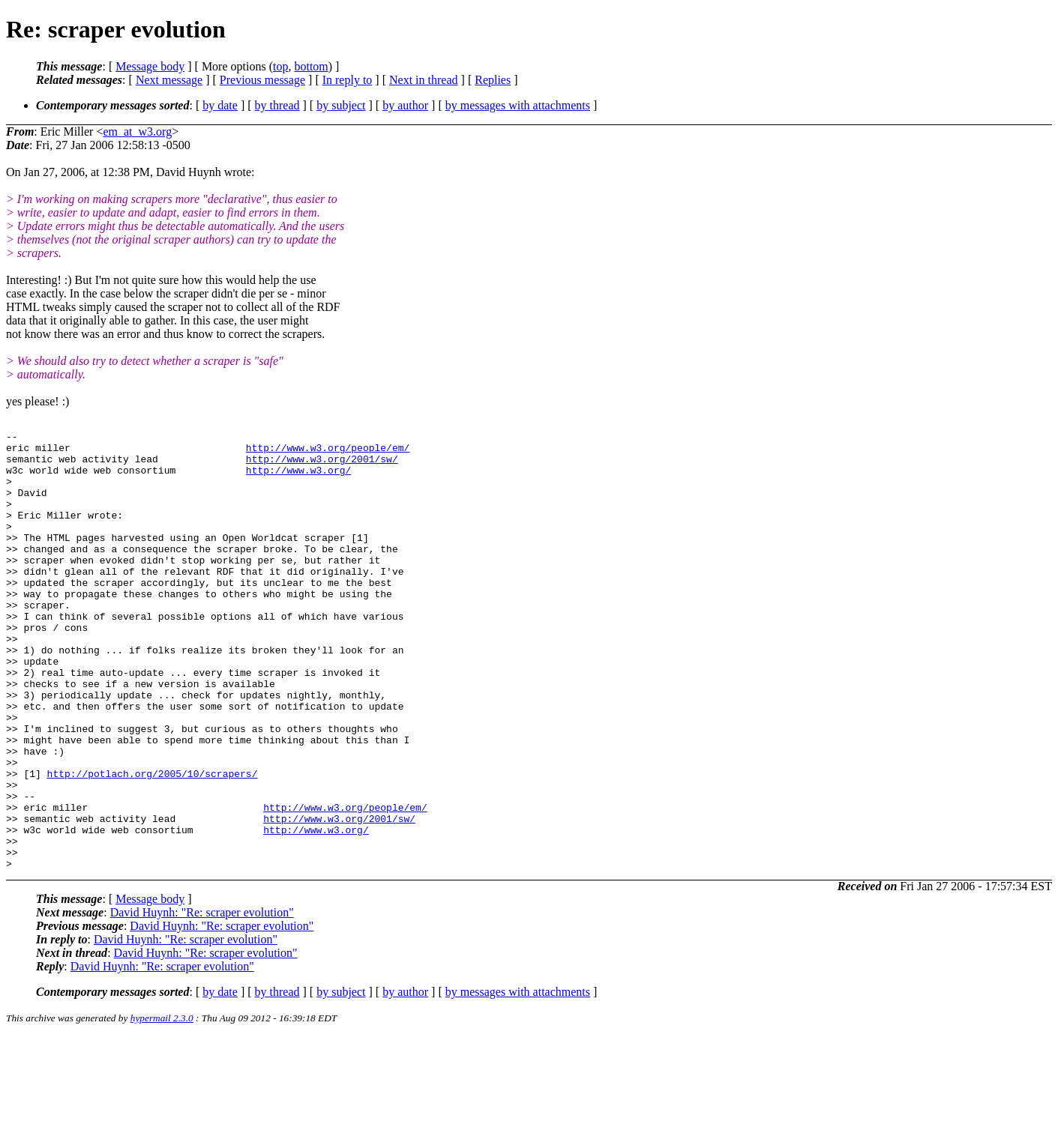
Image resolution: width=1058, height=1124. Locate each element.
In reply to (347, 79)
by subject (340, 105)
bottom (311, 66)
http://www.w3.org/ (298, 479)
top (280, 66)
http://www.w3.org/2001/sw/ (322, 465)
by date (220, 105)
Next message (169, 79)
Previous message (262, 79)
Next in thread (423, 79)
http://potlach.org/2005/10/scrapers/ (152, 843)
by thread (277, 105)
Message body (149, 66)
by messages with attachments (517, 105)
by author (405, 105)
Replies (493, 79)
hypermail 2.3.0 (161, 1105)
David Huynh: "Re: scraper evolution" (202, 1000)
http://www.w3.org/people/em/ (327, 452)
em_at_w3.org (137, 131)
